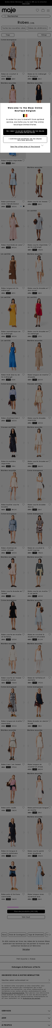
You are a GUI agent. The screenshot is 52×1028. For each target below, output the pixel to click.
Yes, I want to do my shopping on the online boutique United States (26, 131)
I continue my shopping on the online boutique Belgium (26, 139)
